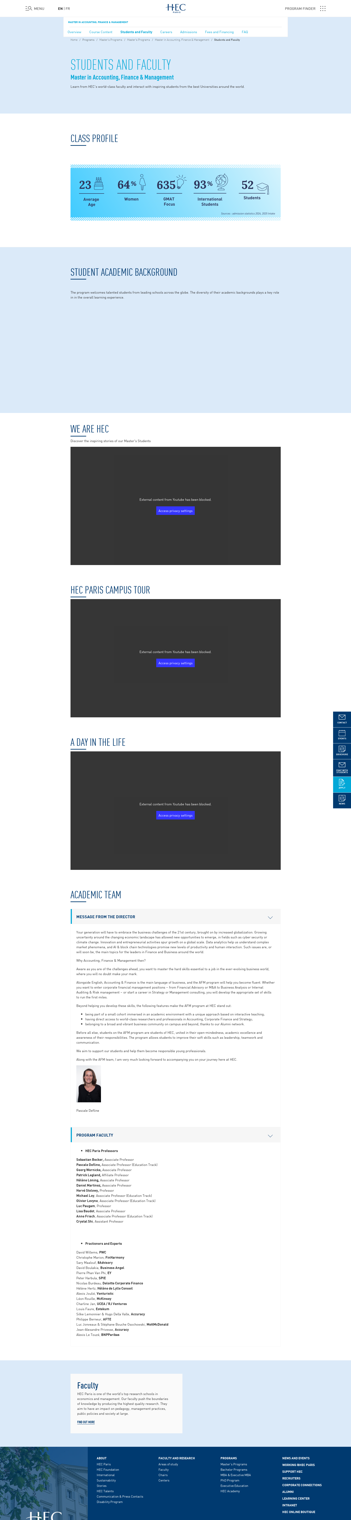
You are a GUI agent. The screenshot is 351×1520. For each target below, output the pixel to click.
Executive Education (234, 1412)
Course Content (100, 31)
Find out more (86, 1348)
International (106, 1401)
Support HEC (292, 1398)
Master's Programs (138, 39)
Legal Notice (105, 1490)
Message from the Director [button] (174, 843)
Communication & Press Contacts (120, 1423)
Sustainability (106, 1406)
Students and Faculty (136, 31)
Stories (102, 1412)
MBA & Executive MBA (235, 1401)
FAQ (245, 31)
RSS (196, 1490)
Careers (166, 31)
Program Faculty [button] (174, 1061)
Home (74, 39)
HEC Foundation (108, 1396)
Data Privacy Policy (128, 1490)
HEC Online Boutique (298, 1438)
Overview (74, 31)
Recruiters (291, 1404)
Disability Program (110, 1428)
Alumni (288, 1418)
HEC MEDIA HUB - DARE (278, 1457)
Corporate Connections (302, 1411)
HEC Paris (104, 1390)
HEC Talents (105, 1417)
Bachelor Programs (233, 1396)
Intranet (289, 1431)
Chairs (163, 1401)
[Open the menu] (35, 8)
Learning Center (296, 1425)
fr (68, 8)
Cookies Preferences (177, 1490)
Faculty (163, 1396)
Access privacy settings (175, 437)
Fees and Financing (219, 31)
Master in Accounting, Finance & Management (98, 22)
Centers (163, 1406)
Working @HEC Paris (298, 1391)
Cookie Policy (152, 1490)
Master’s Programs (110, 39)
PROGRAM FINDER (305, 8)
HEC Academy (230, 1417)
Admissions (188, 31)
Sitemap (207, 1490)
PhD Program (229, 1406)
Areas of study (168, 1390)
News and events (296, 1384)
